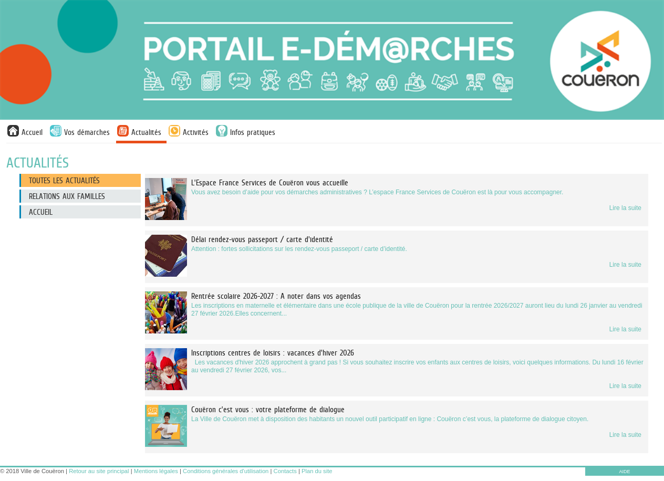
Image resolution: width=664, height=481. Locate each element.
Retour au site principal (99, 471)
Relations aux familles (67, 196)
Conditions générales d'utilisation (225, 471)
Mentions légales (156, 471)
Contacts (285, 471)
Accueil (41, 211)
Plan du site (317, 471)
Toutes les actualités (64, 180)
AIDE (624, 471)
